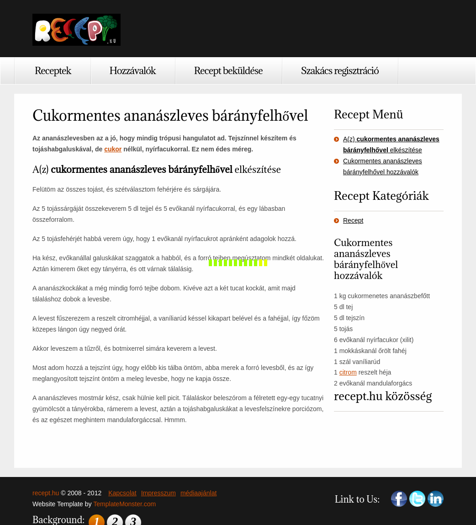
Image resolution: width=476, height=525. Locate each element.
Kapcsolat (122, 493)
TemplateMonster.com (124, 504)
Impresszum (158, 493)
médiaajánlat (198, 493)
